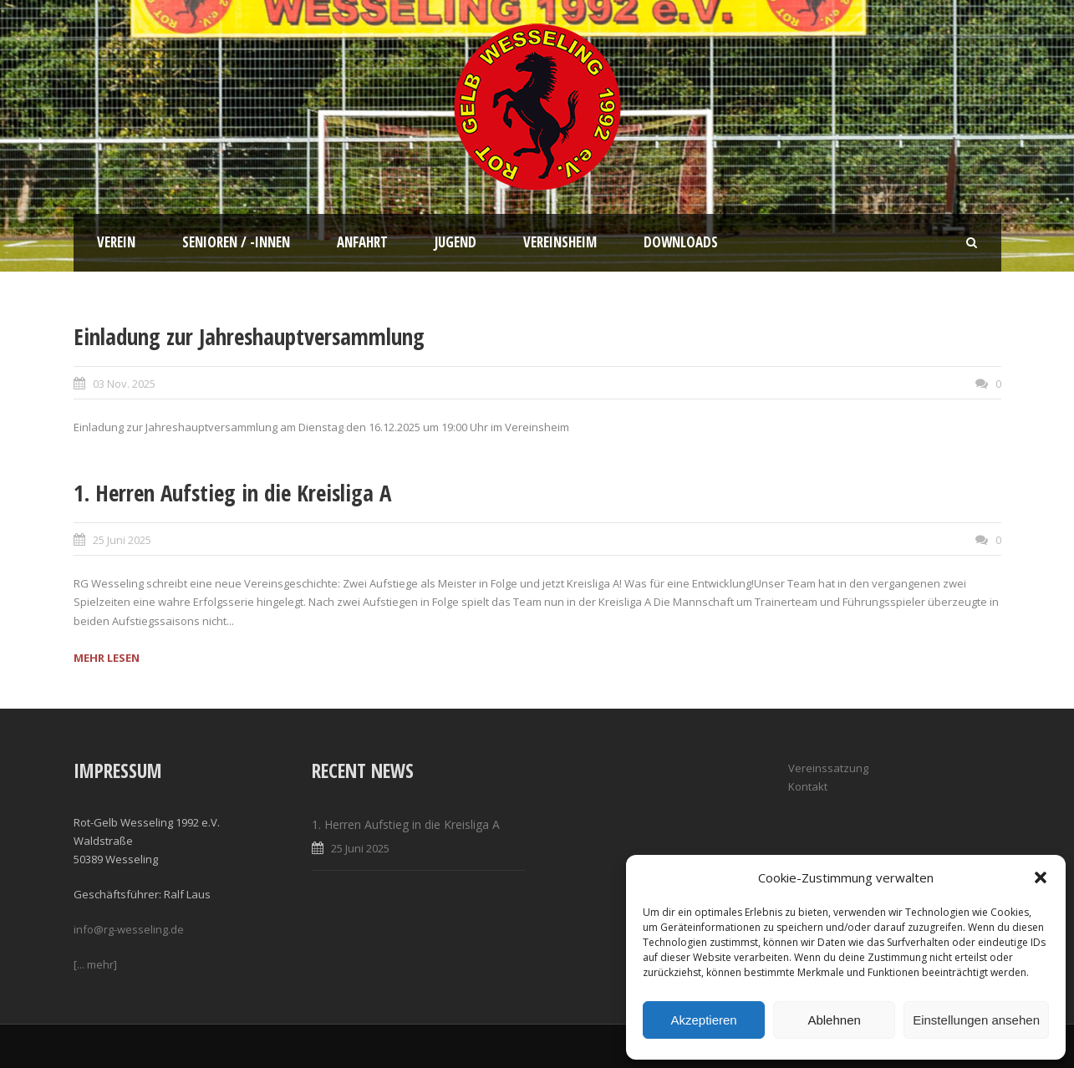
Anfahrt (362, 242)
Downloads (681, 242)
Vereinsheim (560, 242)
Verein (116, 242)
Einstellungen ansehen (976, 1020)
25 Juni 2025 (122, 539)
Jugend (455, 242)
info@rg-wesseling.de (129, 929)
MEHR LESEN (107, 657)
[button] (1040, 877)
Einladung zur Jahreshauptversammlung (249, 336)
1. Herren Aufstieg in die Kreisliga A (232, 492)
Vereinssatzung (828, 768)
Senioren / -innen (236, 242)
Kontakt (807, 786)
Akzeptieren (703, 1020)
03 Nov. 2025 (124, 383)
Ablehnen (833, 1020)
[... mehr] (95, 964)
